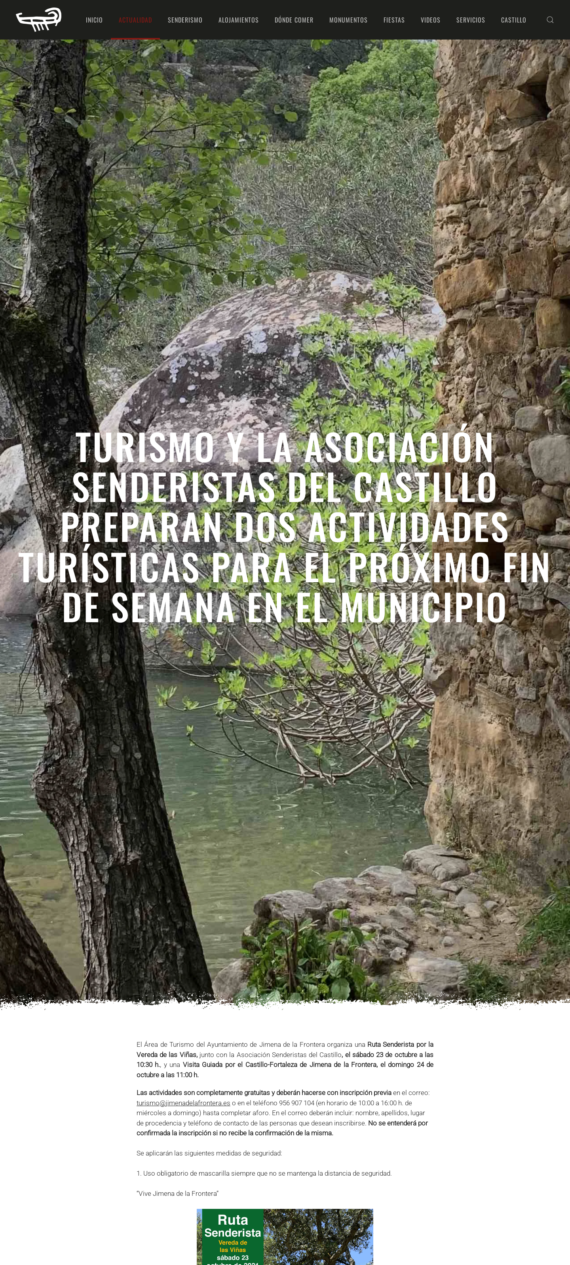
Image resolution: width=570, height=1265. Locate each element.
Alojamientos (238, 20)
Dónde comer (294, 20)
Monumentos (348, 20)
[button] (550, 20)
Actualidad (135, 20)
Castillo (513, 20)
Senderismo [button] (185, 20)
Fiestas (394, 20)
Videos (431, 20)
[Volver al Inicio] (38, 20)
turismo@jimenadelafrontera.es (183, 1103)
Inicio (94, 20)
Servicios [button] (470, 20)
